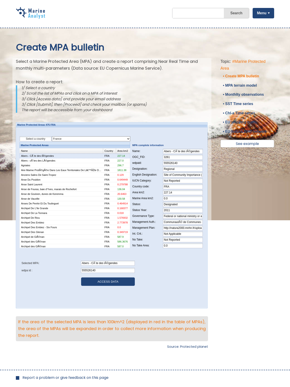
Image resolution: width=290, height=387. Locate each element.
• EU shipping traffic (240, 122)
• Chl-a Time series (239, 113)
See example (247, 143)
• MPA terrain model (240, 85)
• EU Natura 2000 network (245, 131)
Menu (261, 13)
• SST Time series (238, 104)
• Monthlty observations (243, 94)
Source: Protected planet (187, 346)
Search (236, 13)
